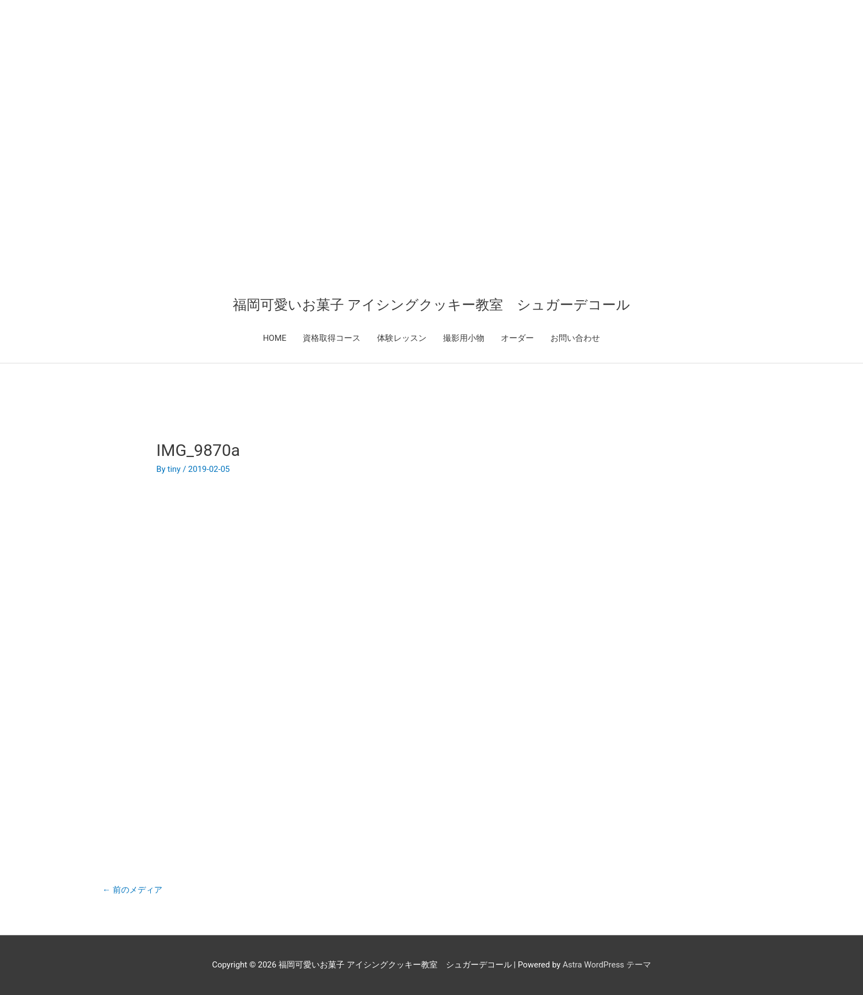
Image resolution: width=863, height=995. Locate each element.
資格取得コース (332, 338)
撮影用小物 (463, 338)
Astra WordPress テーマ (606, 965)
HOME (275, 338)
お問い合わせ (575, 338)
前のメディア (132, 890)
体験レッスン (402, 338)
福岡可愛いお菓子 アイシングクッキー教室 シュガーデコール (431, 305)
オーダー (517, 338)
